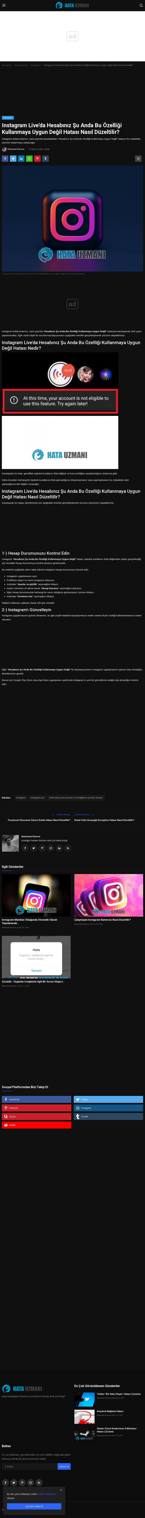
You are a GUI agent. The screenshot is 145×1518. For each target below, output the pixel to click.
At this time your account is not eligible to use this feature (76, 797)
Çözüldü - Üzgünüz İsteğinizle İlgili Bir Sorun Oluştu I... (33, 981)
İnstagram (36, 65)
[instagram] (30, 1482)
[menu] (4, 5)
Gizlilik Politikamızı (47, 1494)
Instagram (21, 797)
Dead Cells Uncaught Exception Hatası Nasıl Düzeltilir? (104, 820)
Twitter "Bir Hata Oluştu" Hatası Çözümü (119, 1394)
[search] (141, 5)
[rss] (39, 1482)
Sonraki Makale (84, 814)
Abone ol (64, 1466)
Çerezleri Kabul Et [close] (34, 1506)
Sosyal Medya (21, 65)
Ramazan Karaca (30, 836)
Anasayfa (6, 65)
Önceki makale (61, 814)
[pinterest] (22, 1482)
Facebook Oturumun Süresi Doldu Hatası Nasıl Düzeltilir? (39, 820)
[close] (61, 1490)
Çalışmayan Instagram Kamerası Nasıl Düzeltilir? (102, 919)
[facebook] (5, 1482)
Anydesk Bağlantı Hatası (110, 1411)
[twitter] (13, 1482)
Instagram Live (37, 797)
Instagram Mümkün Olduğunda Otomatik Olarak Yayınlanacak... (29, 921)
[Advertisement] (72, 92)
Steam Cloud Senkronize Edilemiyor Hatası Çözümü (117, 1430)
